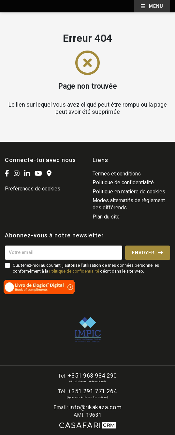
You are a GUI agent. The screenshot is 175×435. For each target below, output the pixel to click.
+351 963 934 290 (92, 375)
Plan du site (106, 217)
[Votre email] (63, 253)
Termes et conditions (117, 174)
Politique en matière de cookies (129, 191)
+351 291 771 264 (92, 391)
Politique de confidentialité (123, 182)
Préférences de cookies (32, 189)
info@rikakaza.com (95, 407)
